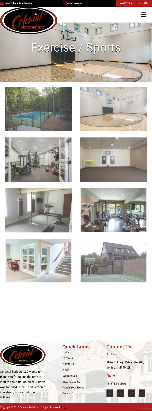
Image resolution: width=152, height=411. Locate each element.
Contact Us (69, 393)
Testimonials (69, 375)
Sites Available (71, 381)
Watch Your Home (134, 3)
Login (64, 407)
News (65, 369)
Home (66, 352)
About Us (68, 363)
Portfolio (67, 357)
